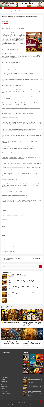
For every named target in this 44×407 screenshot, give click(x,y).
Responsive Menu (41, 1)
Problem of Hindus (5, 383)
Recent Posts (7, 272)
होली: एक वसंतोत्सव (36, 258)
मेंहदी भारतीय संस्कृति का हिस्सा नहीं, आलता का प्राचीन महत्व (12, 259)
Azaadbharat (12, 404)
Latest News (3, 396)
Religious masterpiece (5, 393)
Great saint (3, 395)
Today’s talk (3, 384)
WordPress (39, 404)
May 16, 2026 (10, 295)
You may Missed (7, 307)
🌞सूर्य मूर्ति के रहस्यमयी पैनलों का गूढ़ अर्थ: (17, 275)
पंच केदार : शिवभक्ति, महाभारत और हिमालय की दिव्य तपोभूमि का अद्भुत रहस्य (24, 287)
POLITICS (3, 379)
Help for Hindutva (4, 386)
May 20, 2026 (10, 284)
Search (40, 266)
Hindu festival (4, 381)
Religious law (4, 391)
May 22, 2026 (10, 276)
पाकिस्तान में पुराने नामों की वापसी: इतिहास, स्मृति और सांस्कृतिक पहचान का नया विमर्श (35, 386)
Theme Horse (24, 404)
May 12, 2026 (10, 298)
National (3, 390)
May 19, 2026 (10, 288)
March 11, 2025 (5, 19)
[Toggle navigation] (3, 8)
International (3, 388)
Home (6, 23)
